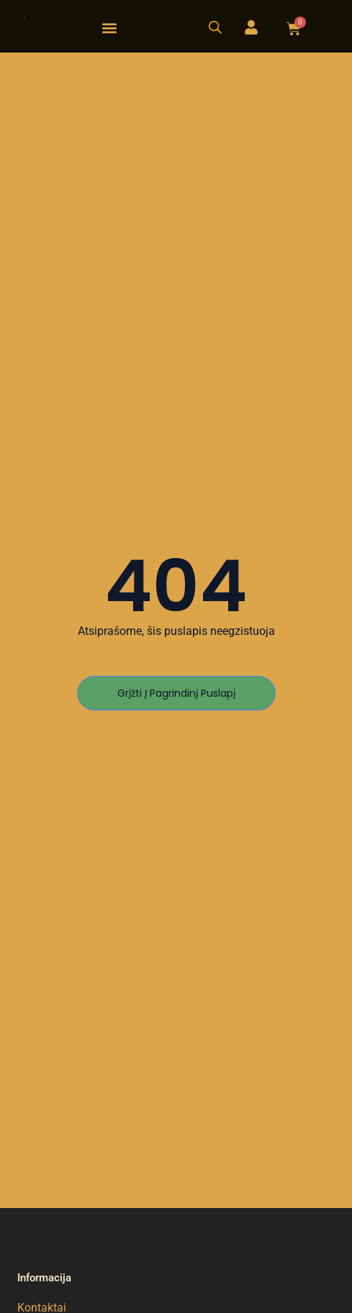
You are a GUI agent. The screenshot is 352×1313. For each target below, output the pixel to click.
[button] (110, 28)
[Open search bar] (215, 27)
